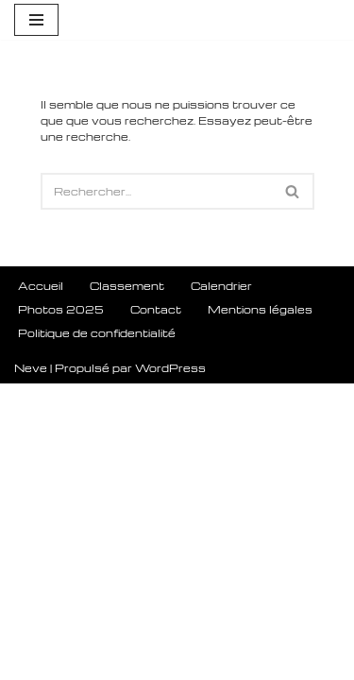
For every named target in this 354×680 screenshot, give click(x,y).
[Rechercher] (156, 191)
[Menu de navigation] (36, 20)
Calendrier (221, 582)
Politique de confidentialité (97, 629)
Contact (155, 606)
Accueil (40, 582)
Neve (30, 664)
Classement (127, 582)
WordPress (170, 664)
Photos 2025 (61, 606)
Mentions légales (260, 606)
